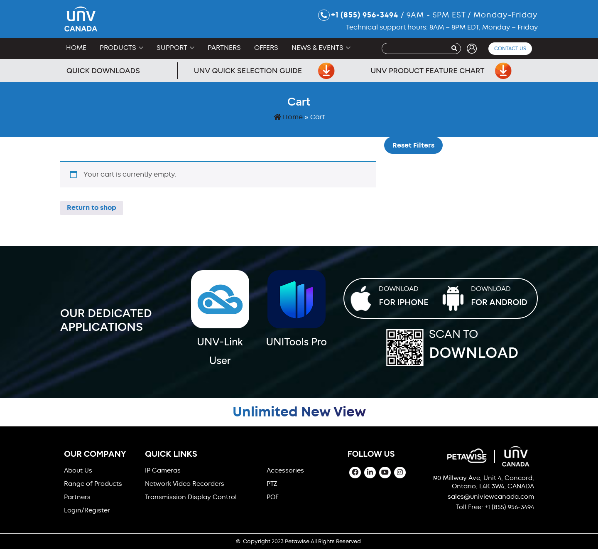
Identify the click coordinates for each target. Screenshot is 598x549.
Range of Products (93, 484)
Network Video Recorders (184, 484)
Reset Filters (413, 145)
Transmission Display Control (191, 497)
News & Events (317, 47)
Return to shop (91, 207)
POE (273, 497)
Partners (224, 47)
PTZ (272, 484)
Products (118, 47)
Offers (266, 47)
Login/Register (87, 510)
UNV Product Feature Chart (441, 70)
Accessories (285, 470)
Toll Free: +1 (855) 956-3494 (495, 507)
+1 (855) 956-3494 (358, 15)
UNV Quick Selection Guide (264, 70)
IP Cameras (163, 470)
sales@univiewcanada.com (491, 496)
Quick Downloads (103, 70)
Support (172, 47)
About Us (78, 470)
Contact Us (510, 48)
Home (76, 47)
